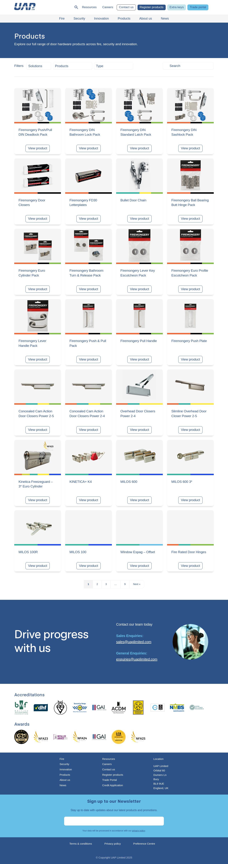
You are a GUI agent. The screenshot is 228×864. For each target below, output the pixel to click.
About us (64, 779)
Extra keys (177, 7)
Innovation (65, 769)
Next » (136, 584)
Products (64, 774)
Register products (152, 7)
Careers (107, 7)
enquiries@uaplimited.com (136, 659)
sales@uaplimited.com (133, 642)
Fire (61, 758)
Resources (89, 7)
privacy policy (138, 830)
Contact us (126, 7)
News (62, 785)
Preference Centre (144, 843)
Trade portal (198, 7)
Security (64, 764)
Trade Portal (109, 779)
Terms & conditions (80, 843)
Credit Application (112, 785)
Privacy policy (112, 843)
